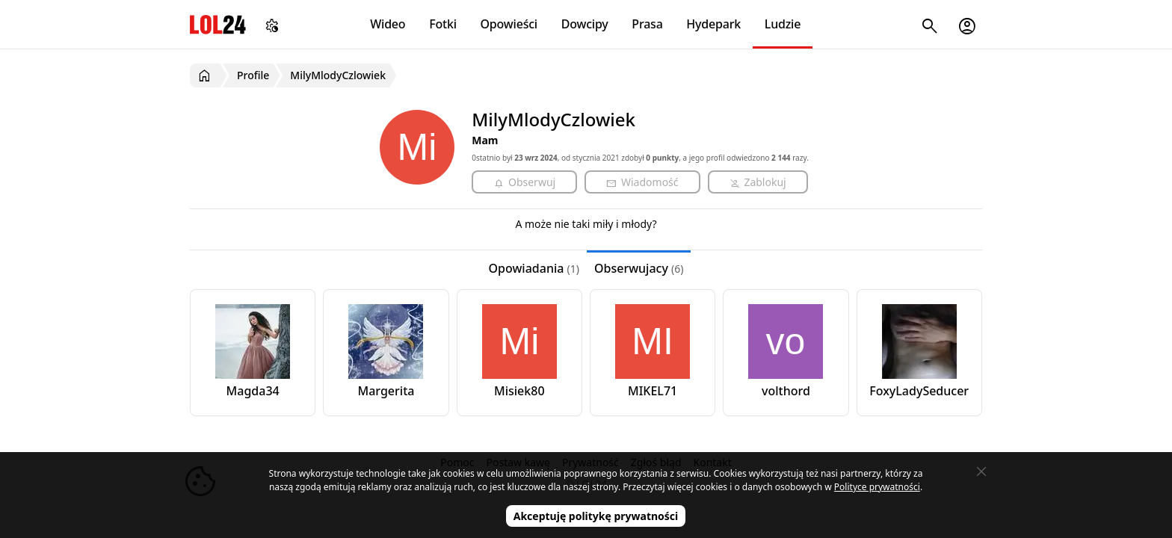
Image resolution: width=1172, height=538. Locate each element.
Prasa (647, 24)
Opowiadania (534, 268)
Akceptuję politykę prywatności (596, 516)
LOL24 (218, 24)
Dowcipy (584, 24)
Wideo (387, 24)
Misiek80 (519, 391)
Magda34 (253, 391)
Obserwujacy (639, 268)
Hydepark (713, 24)
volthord (786, 391)
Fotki (443, 24)
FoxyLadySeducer (919, 391)
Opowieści (509, 24)
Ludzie (783, 24)
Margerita (386, 391)
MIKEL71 (652, 391)
